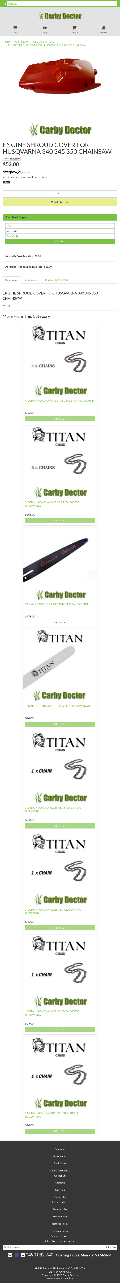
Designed (51, 1278)
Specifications (31, 279)
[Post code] (60, 236)
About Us (60, 1182)
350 (52, 41)
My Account (60, 1156)
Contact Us (60, 1197)
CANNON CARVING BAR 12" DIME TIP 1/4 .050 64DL (56, 604)
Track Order (60, 1163)
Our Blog (60, 1189)
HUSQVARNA (39, 41)
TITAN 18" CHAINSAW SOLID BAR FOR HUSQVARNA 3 (57, 705)
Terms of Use (60, 1209)
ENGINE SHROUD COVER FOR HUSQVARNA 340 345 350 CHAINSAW (47, 45)
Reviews (56, 279)
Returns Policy (60, 1223)
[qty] (60, 225)
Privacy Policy (60, 1216)
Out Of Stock (60, 622)
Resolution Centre (60, 1170)
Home (8, 41)
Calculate (60, 241)
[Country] (60, 231)
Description (11, 279)
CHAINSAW (21, 41)
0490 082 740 (37, 1254)
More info (16, 172)
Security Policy (60, 1230)
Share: (12, 158)
